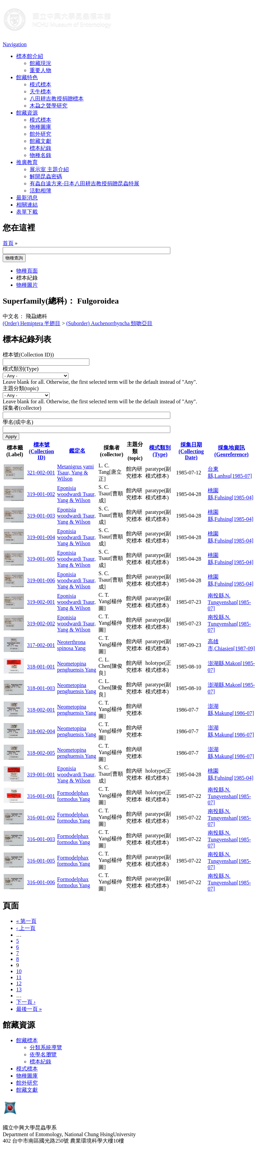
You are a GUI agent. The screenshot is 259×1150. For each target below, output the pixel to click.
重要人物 (40, 70)
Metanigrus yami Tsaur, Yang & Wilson (75, 472)
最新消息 (27, 197)
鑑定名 (77, 451)
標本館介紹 (29, 56)
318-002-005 (41, 753)
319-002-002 (41, 623)
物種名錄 (40, 155)
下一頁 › (25, 1002)
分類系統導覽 (46, 1047)
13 (19, 989)
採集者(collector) (22, 408)
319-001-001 (41, 774)
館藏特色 (27, 77)
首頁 (8, 243)
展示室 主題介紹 (49, 169)
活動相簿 (40, 190)
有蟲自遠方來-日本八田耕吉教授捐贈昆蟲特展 (84, 183)
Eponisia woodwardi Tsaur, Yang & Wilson (76, 494)
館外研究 (40, 134)
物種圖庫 (40, 127)
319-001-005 (41, 559)
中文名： (13, 316)
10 (19, 971)
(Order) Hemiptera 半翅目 (32, 323)
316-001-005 (41, 861)
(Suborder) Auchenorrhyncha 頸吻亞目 (109, 323)
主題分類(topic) (21, 388)
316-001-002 (41, 817)
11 (18, 977)
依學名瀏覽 (43, 1054)
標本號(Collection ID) (41, 451)
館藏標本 (27, 1040)
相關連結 (27, 205)
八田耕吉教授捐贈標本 (57, 98)
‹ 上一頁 (25, 928)
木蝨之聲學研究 (48, 105)
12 (19, 983)
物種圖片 (27, 285)
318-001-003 (41, 688)
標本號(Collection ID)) (28, 355)
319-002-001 (41, 602)
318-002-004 (41, 731)
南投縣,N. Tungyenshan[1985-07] (229, 602)
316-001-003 (41, 839)
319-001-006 (41, 580)
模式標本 (40, 84)
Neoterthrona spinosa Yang (71, 645)
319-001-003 (41, 516)
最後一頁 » (29, 1009)
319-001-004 (41, 537)
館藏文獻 (40, 141)
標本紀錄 (40, 148)
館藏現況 (40, 63)
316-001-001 (41, 796)
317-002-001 (41, 645)
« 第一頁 (26, 921)
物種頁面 (27, 271)
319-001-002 (41, 494)
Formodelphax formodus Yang (73, 796)
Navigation (15, 44)
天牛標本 (40, 91)
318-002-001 (41, 710)
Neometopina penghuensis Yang (76, 667)
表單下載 (27, 212)
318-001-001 (41, 667)
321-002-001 (41, 472)
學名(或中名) (18, 422)
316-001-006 (41, 882)
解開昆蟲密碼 (46, 176)
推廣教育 (27, 162)
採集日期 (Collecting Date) (191, 451)
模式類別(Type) (20, 369)
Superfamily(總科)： (39, 301)
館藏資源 (27, 113)
